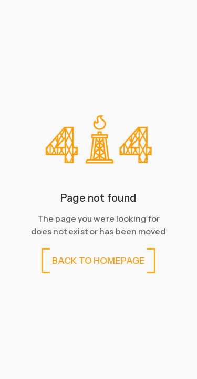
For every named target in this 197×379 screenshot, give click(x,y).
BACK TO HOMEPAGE (98, 260)
